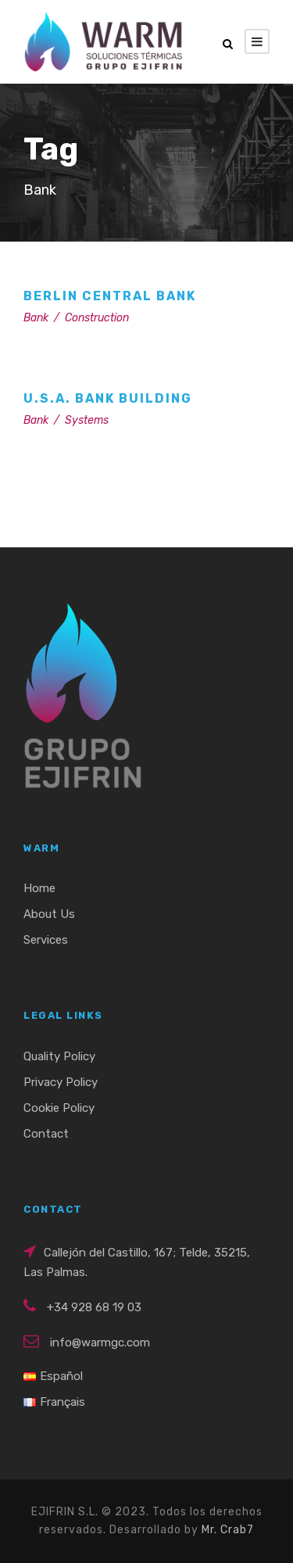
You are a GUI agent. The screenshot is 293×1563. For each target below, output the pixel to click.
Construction (97, 317)
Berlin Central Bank (109, 296)
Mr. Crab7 (228, 1529)
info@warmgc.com (100, 1342)
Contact (46, 1134)
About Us (49, 914)
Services (45, 940)
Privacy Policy (60, 1082)
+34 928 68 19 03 (94, 1307)
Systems (87, 420)
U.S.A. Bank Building (107, 398)
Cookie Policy (59, 1108)
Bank (35, 317)
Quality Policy (59, 1056)
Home (39, 888)
